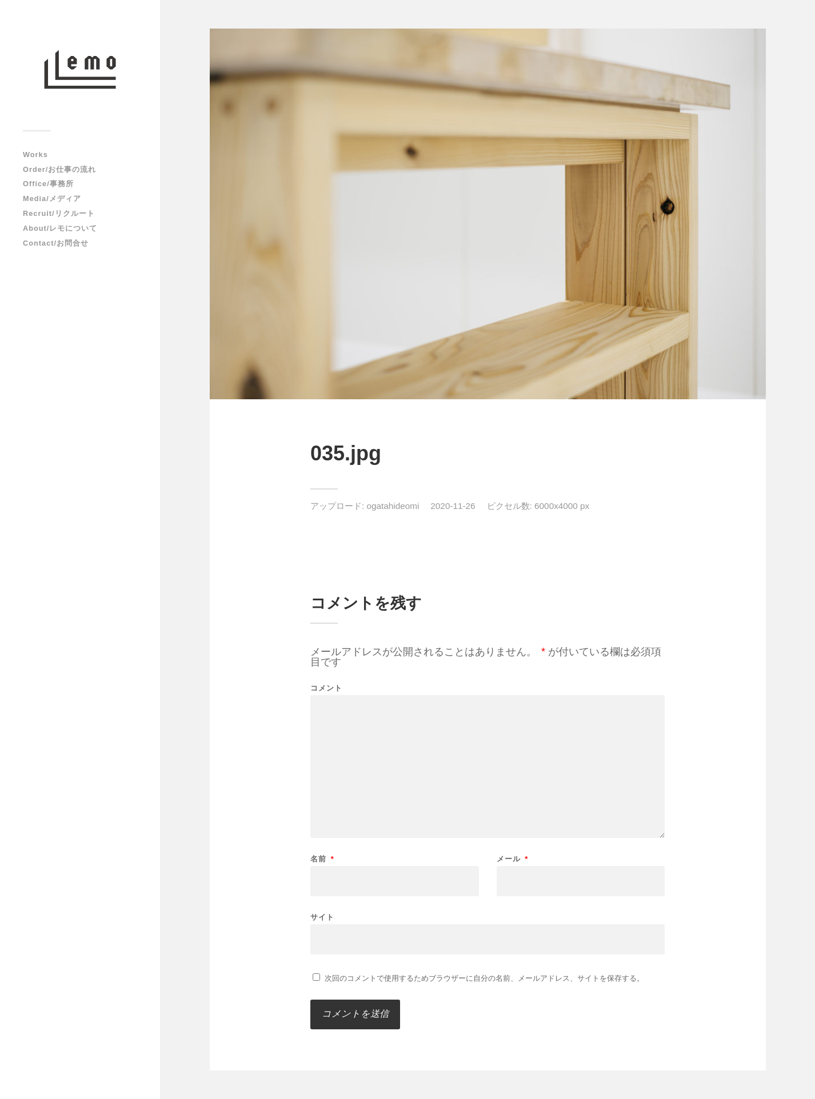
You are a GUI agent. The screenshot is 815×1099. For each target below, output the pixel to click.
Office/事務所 (48, 183)
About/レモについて (60, 228)
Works (35, 154)
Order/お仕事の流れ (59, 169)
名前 (322, 859)
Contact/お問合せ (56, 243)
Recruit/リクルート (59, 213)
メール (513, 859)
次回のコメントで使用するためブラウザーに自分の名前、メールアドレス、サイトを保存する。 (484, 978)
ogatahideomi (393, 506)
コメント (326, 688)
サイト (322, 917)
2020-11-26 (452, 506)
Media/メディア (52, 198)
